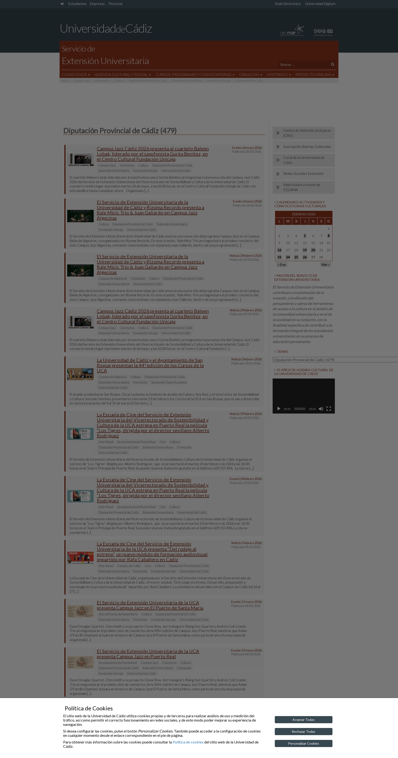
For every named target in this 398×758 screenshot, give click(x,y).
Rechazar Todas (303, 731)
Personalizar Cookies (303, 743)
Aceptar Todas (303, 720)
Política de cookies (188, 742)
